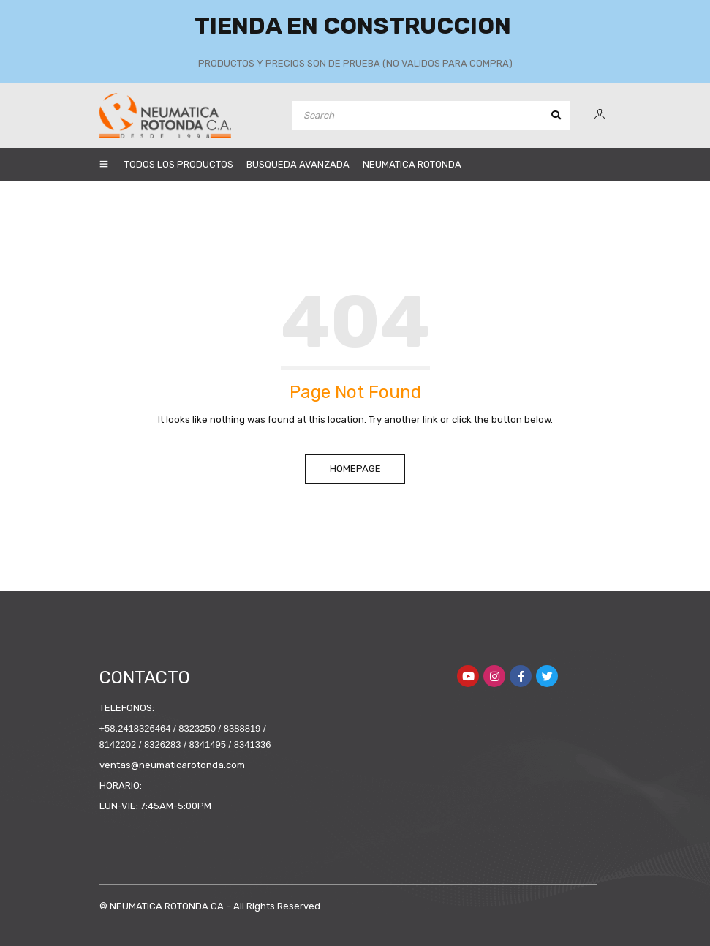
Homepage (355, 468)
